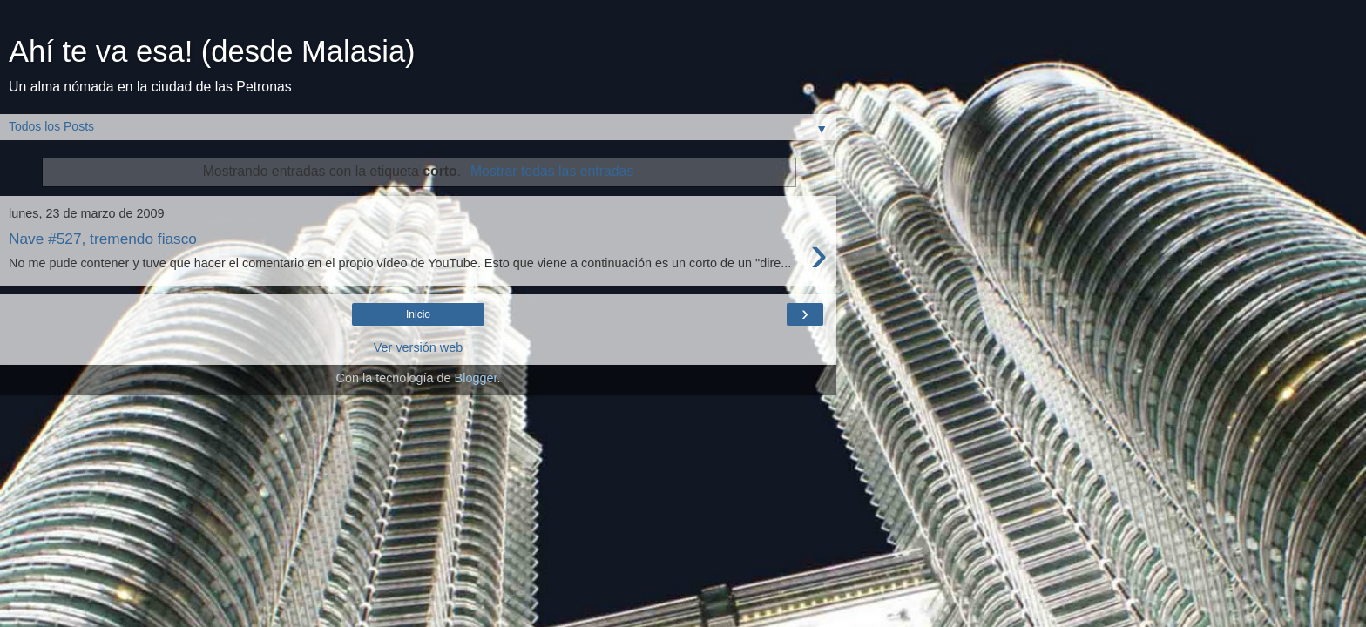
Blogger (476, 378)
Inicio (418, 314)
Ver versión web (418, 347)
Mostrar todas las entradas (551, 171)
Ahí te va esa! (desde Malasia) (212, 51)
